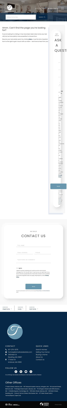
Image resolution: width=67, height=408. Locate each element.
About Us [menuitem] (39, 357)
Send (58, 186)
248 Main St (13, 356)
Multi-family (32, 309)
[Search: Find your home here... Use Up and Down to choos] (21, 17)
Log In (50, 8)
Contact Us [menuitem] (40, 360)
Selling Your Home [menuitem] (43, 352)
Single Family (6, 309)
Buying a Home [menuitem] (41, 355)
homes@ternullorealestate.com (18, 352)
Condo (19, 309)
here (30, 39)
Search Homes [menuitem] (41, 349)
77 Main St (13, 361)
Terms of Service (46, 290)
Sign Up (56, 8)
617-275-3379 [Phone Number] (40, 8)
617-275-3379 (11, 349)
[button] (42, 17)
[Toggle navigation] (62, 9)
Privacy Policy (38, 290)
